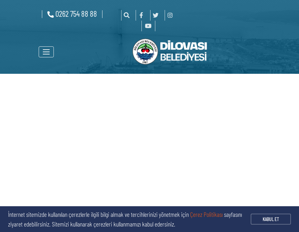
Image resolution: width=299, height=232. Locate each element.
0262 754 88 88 (72, 13)
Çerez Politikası (206, 214)
